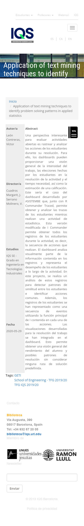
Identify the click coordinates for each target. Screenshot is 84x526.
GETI (17, 375)
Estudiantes (24, 15)
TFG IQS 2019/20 (26, 385)
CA (60, 39)
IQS (76, 15)
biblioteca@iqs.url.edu (24, 434)
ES (52, 39)
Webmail (63, 15)
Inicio (13, 101)
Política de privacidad (42, 508)
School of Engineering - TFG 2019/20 (40, 380)
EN (70, 39)
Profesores (46, 15)
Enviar (14, 488)
